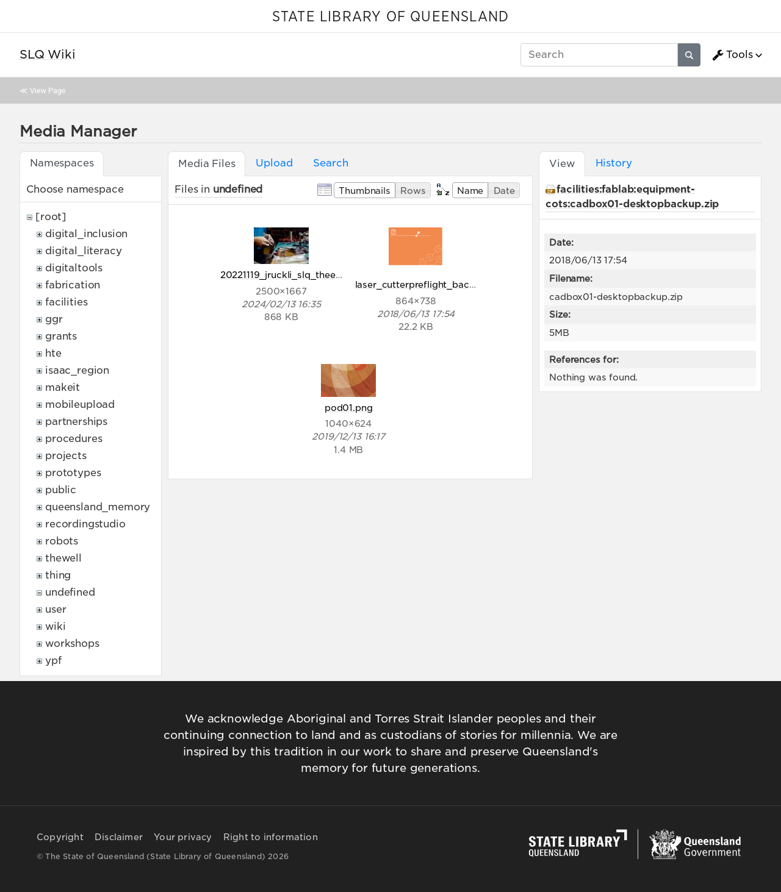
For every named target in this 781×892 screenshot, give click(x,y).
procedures (73, 438)
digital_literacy (83, 251)
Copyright (60, 837)
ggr (54, 319)
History (614, 163)
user (55, 609)
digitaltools (74, 268)
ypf (53, 660)
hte (53, 353)
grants (61, 336)
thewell (63, 558)
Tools (732, 55)
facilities (66, 302)
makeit (62, 387)
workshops (72, 643)
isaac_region (77, 370)
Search (330, 163)
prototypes (73, 473)
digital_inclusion (86, 234)
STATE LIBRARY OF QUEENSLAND (390, 17)
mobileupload (80, 404)
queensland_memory (97, 507)
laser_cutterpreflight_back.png (424, 284)
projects (66, 456)
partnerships (76, 421)
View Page (47, 90)
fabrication (72, 285)
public (60, 490)
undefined (70, 592)
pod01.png (349, 407)
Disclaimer (119, 837)
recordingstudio (85, 524)
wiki (55, 626)
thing (58, 575)
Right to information (270, 837)
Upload (274, 163)
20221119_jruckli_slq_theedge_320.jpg (306, 274)
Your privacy (183, 837)
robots (61, 541)
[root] (51, 217)
